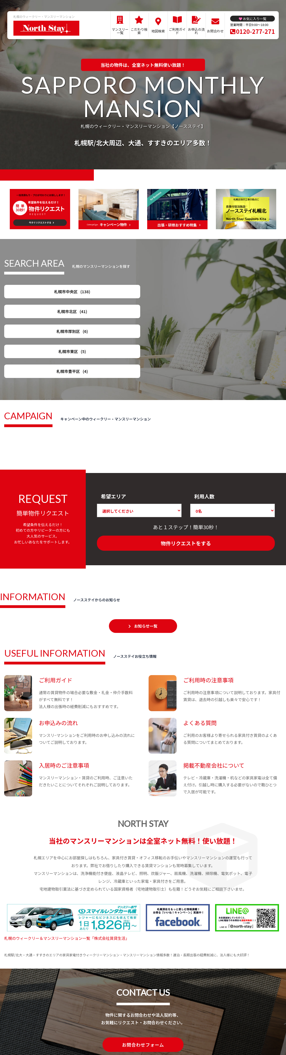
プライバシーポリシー (141, 1031)
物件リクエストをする (186, 493)
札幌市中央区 (35, 293)
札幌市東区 (251, 293)
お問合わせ (215, 31)
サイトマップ (104, 1031)
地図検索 (158, 31)
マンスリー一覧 (120, 31)
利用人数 (204, 446)
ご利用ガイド (177, 31)
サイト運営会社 (180, 1031)
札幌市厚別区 (179, 293)
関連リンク (78, 1031)
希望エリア (113, 446)
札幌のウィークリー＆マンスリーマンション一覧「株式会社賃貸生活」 (66, 888)
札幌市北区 (107, 293)
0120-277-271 (255, 31)
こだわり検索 (139, 31)
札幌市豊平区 (35, 314)
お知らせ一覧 (146, 576)
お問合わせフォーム (143, 994)
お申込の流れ (196, 31)
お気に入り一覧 (254, 18)
